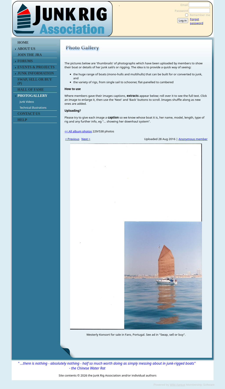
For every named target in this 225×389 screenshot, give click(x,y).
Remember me (200, 15)
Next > (86, 139)
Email (183, 5)
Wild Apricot (177, 384)
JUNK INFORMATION (36, 73)
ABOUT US (26, 48)
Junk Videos (27, 102)
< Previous (72, 139)
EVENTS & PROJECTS (36, 67)
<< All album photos (78, 131)
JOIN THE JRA (30, 55)
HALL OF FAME (31, 89)
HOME (23, 42)
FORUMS (25, 61)
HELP (22, 120)
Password (180, 11)
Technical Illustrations (33, 108)
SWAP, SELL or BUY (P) (35, 81)
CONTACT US (29, 113)
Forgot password (196, 21)
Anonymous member (192, 139)
